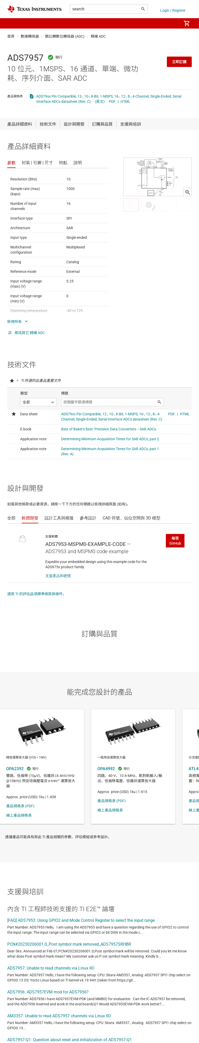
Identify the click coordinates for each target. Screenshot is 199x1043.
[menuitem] (172, 23)
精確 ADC (98, 36)
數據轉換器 (30, 36)
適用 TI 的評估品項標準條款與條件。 (36, 594)
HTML (125, 101)
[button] (12, 23)
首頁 (11, 36)
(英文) (100, 101)
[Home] (34, 9)
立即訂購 (179, 62)
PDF (112, 101)
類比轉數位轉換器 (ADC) (64, 36)
